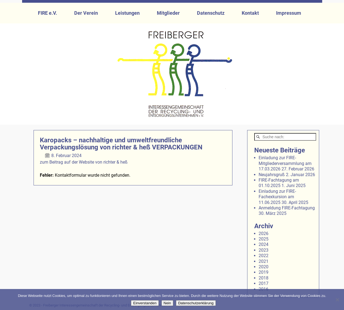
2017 (263, 283)
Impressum (288, 13)
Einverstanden (144, 303)
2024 (263, 244)
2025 (263, 239)
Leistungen (127, 13)
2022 (263, 255)
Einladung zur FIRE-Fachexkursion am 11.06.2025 (277, 197)
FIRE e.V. (47, 13)
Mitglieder (168, 13)
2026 (263, 233)
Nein (167, 303)
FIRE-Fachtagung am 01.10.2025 (279, 182)
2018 (263, 278)
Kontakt (250, 13)
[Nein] (337, 299)
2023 (263, 250)
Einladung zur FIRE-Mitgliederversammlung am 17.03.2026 (285, 163)
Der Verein (86, 13)
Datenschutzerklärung (196, 303)
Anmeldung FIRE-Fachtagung (287, 207)
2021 (263, 261)
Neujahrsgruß (272, 174)
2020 (263, 266)
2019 (263, 272)
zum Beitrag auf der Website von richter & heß (84, 162)
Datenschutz (211, 13)
